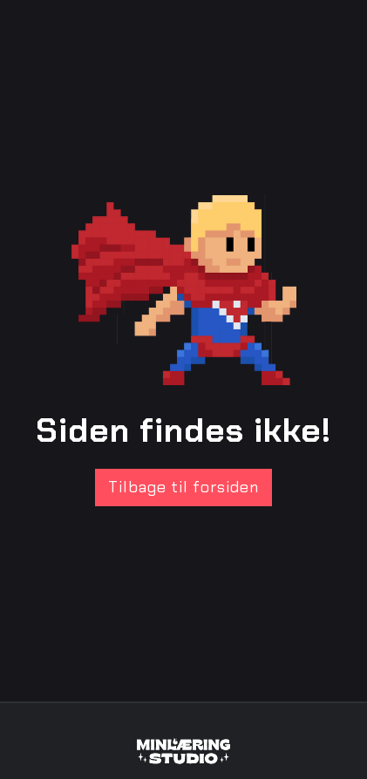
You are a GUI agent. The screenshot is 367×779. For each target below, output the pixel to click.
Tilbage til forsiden (183, 487)
